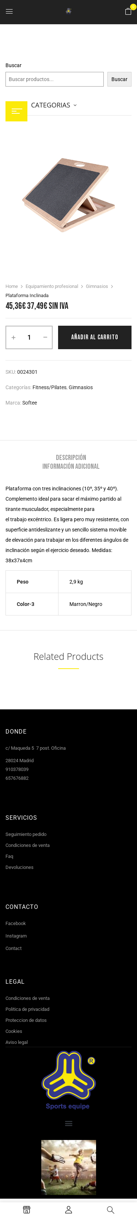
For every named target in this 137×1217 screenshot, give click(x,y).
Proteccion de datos (26, 1020)
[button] (128, 12)
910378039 (16, 769)
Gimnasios (97, 286)
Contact (13, 948)
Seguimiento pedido (25, 834)
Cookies (13, 1031)
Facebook (15, 923)
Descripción (71, 458)
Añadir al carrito (94, 337)
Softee (29, 403)
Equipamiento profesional (52, 286)
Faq (9, 856)
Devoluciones (19, 867)
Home (11, 286)
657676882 (16, 778)
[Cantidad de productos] (29, 337)
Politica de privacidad (27, 1009)
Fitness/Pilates (49, 387)
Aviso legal (16, 1042)
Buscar (13, 65)
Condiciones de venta (27, 845)
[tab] (71, 457)
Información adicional (71, 467)
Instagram (16, 936)
